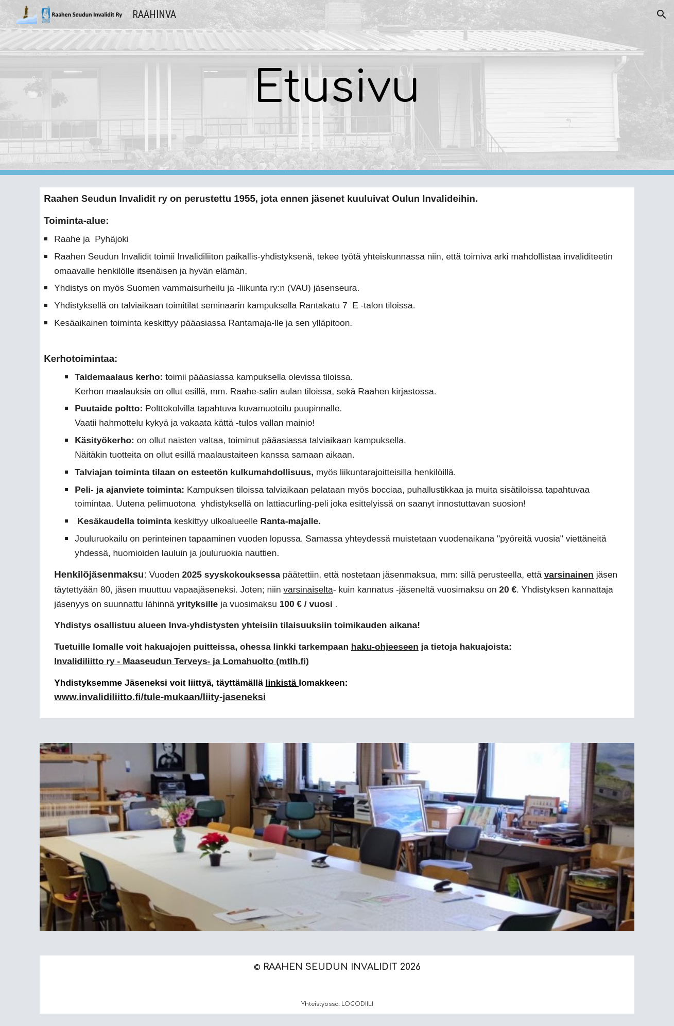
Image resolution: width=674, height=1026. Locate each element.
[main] (337, 87)
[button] (661, 14)
